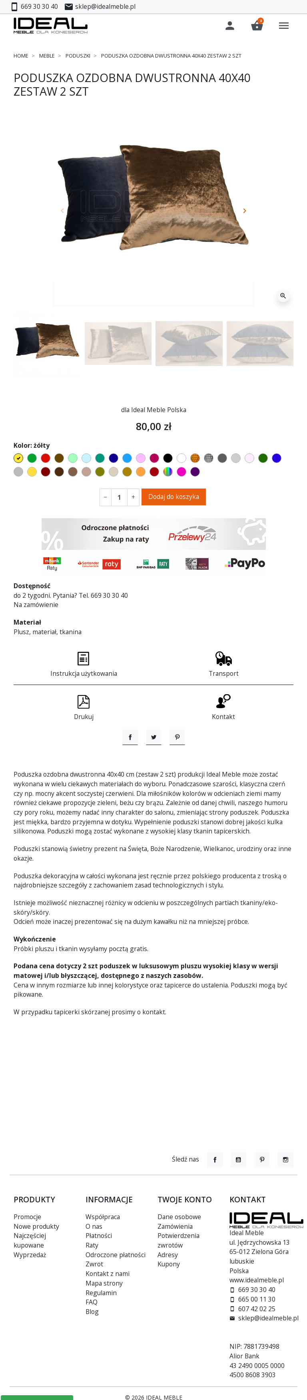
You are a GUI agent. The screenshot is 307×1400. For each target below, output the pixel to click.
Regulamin (101, 1292)
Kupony (168, 1264)
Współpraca (103, 1216)
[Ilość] (119, 499)
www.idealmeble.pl (256, 1280)
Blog (92, 1311)
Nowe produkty (36, 1226)
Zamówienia (175, 1226)
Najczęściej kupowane (30, 1240)
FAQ (92, 1302)
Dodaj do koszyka (173, 498)
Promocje (27, 1216)
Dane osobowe (179, 1216)
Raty (92, 1245)
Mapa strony (104, 1283)
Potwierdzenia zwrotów (178, 1240)
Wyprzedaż (30, 1254)
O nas (94, 1226)
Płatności (99, 1235)
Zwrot (94, 1264)
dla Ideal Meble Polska (153, 411)
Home (21, 57)
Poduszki (78, 57)
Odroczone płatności (116, 1254)
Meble (47, 57)
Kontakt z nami (108, 1273)
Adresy (167, 1254)
